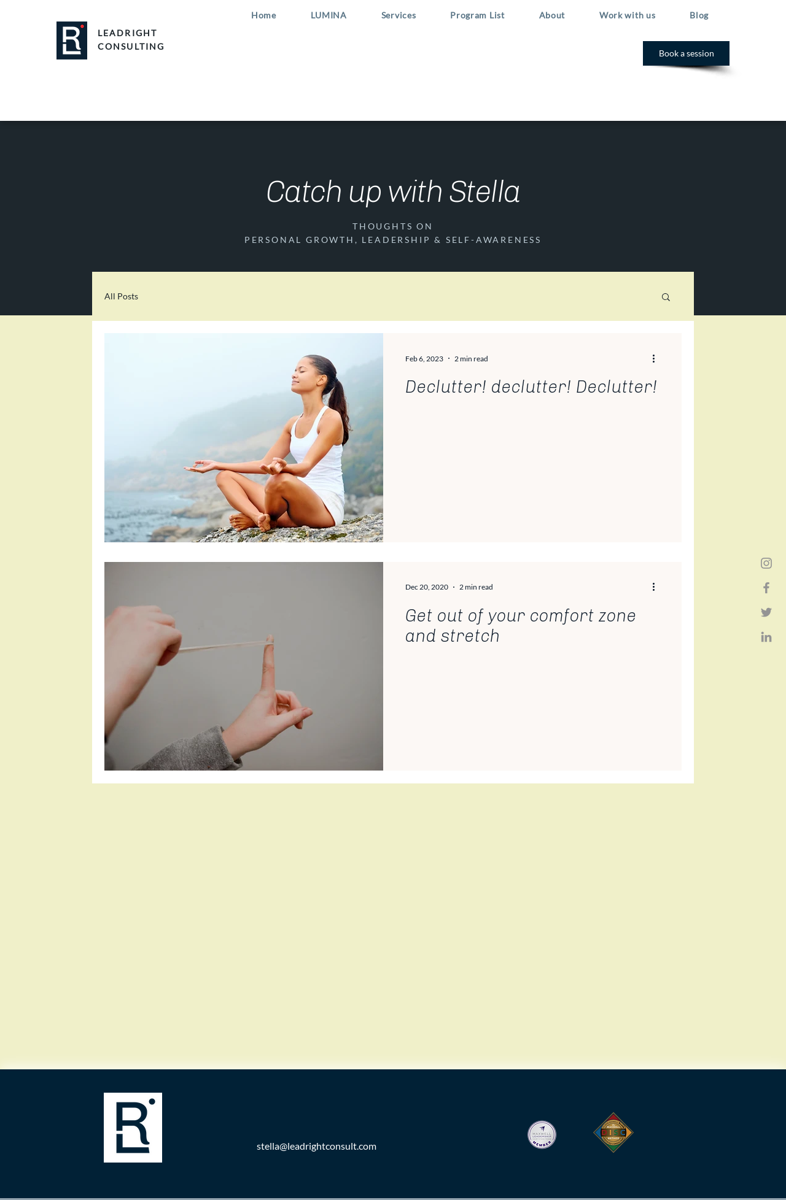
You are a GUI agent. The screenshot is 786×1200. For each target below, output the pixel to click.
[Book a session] (686, 53)
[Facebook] (766, 587)
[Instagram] (766, 563)
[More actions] (657, 358)
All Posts (121, 296)
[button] (666, 297)
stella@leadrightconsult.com (316, 1146)
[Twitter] (766, 612)
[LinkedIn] (766, 636)
